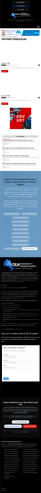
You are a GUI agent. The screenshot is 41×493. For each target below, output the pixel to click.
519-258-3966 (9, 329)
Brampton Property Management (20, 225)
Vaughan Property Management (20, 229)
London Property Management (29, 213)
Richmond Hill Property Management (20, 237)
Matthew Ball (5, 63)
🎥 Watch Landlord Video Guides (13, 426)
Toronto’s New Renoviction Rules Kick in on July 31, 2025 (18, 140)
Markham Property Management (20, 233)
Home (2, 36)
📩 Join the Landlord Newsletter (20, 421)
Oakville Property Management (20, 240)
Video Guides (20, 6)
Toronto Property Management (20, 217)
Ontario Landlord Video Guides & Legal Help (22, 416)
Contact (24, 431)
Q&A (3, 146)
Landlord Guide (6, 139)
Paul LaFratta (5, 96)
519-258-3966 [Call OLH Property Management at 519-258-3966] (23, 287)
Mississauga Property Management (20, 221)
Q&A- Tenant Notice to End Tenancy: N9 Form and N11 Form (18, 148)
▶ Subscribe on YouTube (30, 426)
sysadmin (8, 65)
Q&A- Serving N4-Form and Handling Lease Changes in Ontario (19, 163)
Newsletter (20, 2)
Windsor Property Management (11, 213)
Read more (4, 71)
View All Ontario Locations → (29, 248)
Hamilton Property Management (12, 248)
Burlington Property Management (20, 244)
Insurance (3, 65)
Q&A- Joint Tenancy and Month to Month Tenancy (16, 155)
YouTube (20, 9)
